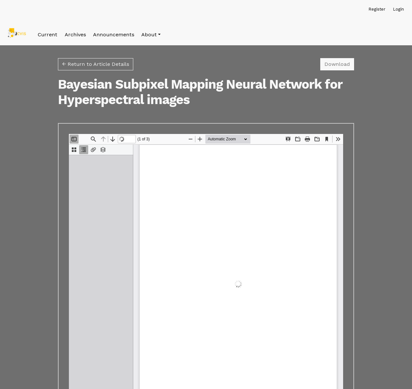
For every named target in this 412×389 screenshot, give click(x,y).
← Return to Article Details (95, 64)
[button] (151, 34)
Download (339, 63)
